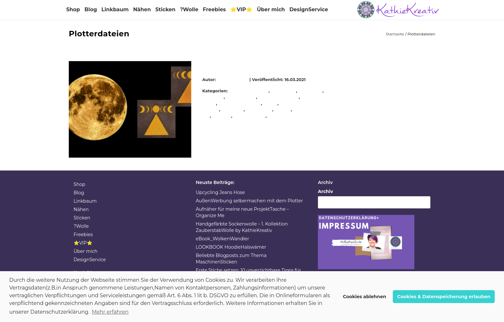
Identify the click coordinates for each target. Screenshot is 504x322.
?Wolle (189, 9)
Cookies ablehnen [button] (364, 296)
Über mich (271, 9)
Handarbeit (283, 90)
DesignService (308, 9)
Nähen (142, 9)
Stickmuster (281, 115)
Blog (91, 9)
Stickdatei (233, 109)
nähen (270, 103)
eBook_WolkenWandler (222, 239)
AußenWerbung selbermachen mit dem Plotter (249, 201)
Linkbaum (115, 9)
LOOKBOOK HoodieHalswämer (231, 247)
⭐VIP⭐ (241, 9)
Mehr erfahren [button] (110, 312)
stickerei (221, 115)
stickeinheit (259, 109)
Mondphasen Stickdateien (243, 64)
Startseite (395, 34)
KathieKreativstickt (240, 103)
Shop (73, 9)
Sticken (165, 9)
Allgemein (257, 90)
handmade (310, 90)
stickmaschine (250, 115)
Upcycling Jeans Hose (220, 192)
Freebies (214, 9)
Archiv (325, 191)
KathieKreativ (233, 79)
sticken (283, 109)
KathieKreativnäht (279, 96)
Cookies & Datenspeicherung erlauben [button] (444, 296)
